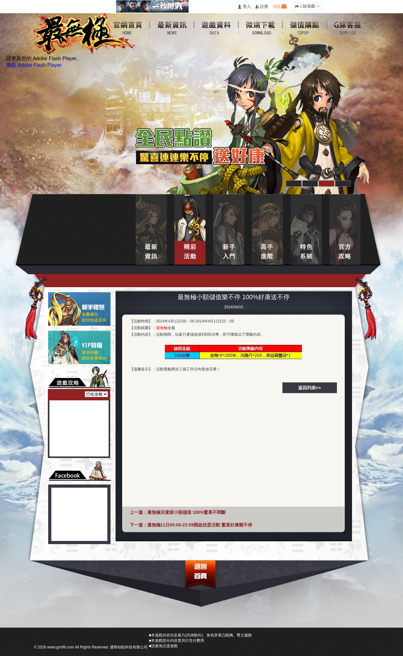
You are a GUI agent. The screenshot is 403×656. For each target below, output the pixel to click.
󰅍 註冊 (261, 7)
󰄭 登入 (244, 7)
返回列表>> (309, 387)
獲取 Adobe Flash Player (34, 65)
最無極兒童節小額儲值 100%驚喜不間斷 (186, 512)
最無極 (161, 328)
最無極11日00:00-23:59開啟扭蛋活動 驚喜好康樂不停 (200, 524)
